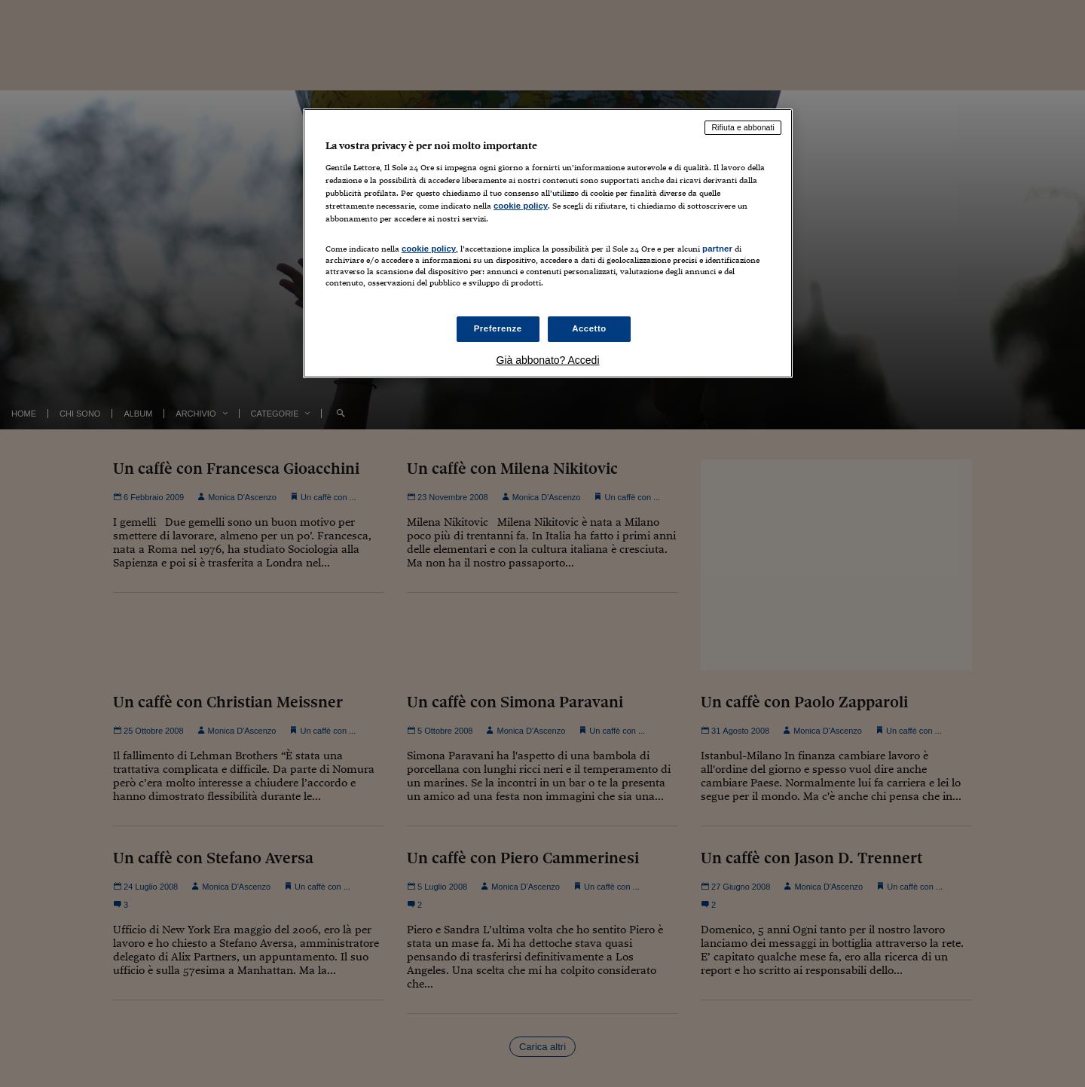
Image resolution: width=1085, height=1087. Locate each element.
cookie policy (521, 205)
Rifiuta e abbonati (743, 127)
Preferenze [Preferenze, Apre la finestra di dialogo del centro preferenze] (498, 328)
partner (717, 248)
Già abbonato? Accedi (548, 360)
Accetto (589, 328)
